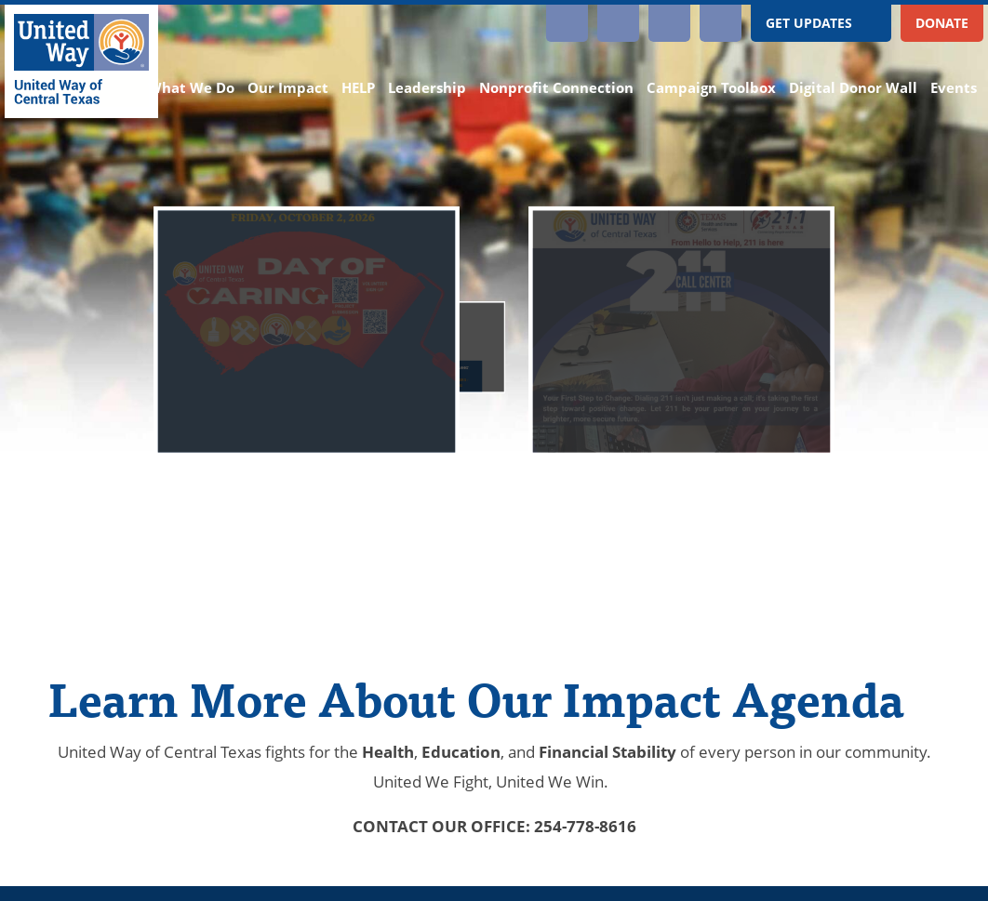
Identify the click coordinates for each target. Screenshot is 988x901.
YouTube (618, 23)
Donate (941, 23)
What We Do (191, 88)
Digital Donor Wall (853, 88)
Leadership (427, 88)
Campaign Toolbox (711, 88)
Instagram (567, 23)
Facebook (669, 23)
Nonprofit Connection (556, 88)
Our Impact (287, 88)
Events (953, 88)
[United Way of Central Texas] (81, 61)
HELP (358, 88)
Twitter (720, 23)
